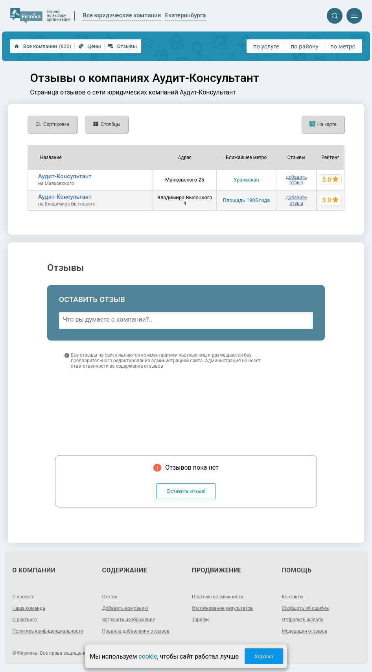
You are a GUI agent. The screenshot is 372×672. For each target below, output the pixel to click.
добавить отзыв (296, 179)
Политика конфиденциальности (47, 631)
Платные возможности (217, 597)
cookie (147, 656)
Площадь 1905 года (246, 200)
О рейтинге (24, 619)
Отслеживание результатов (222, 608)
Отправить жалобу (302, 619)
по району (304, 46)
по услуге (266, 46)
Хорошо (263, 656)
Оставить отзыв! (186, 491)
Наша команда (28, 608)
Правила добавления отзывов (135, 631)
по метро (342, 46)
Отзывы (122, 46)
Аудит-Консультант (65, 176)
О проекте (23, 597)
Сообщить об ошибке (305, 608)
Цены (89, 46)
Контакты (292, 597)
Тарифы (201, 619)
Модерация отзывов (304, 631)
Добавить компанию (125, 608)
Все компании (42, 46)
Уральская (246, 180)
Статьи (110, 597)
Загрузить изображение (128, 619)
